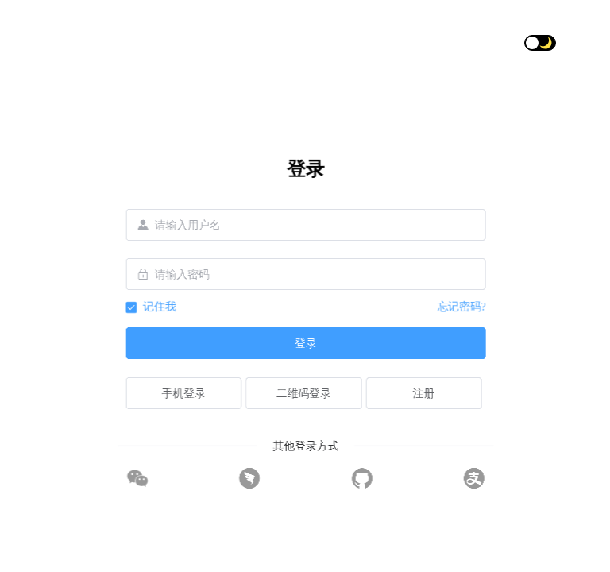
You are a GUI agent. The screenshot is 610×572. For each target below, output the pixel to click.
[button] (571, 43)
